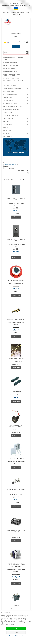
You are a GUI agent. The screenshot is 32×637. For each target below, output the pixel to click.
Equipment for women (10, 103)
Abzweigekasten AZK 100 (16, 458)
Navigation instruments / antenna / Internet (11, 74)
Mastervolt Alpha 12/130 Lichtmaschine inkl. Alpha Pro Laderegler (16, 564)
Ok (16, 628)
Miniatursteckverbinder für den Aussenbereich (16, 390)
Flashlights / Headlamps (11, 109)
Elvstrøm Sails (8, 91)
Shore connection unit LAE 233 (16, 199)
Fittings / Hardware (10, 62)
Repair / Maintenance (10, 65)
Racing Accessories (10, 71)
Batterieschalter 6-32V (16, 280)
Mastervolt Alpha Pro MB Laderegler (16, 530)
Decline (16, 632)
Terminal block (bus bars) (16, 319)
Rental (5, 127)
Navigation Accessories (11, 78)
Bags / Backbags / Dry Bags (12, 106)
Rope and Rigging (9, 68)
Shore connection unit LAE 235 (16, 239)
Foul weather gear (10, 94)
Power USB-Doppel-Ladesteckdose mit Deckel (16, 425)
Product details (16, 217)
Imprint (21, 635)
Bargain (6, 121)
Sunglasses (7, 112)
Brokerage (7, 130)
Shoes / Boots (8, 100)
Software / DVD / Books (11, 115)
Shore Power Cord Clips (16, 358)
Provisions (7, 133)
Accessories (7, 136)
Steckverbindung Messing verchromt (16, 490)
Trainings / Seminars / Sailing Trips (13, 58)
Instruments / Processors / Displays (15, 80)
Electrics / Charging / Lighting (13, 83)
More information (13, 635)
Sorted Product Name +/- (10, 164)
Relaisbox (16, 605)
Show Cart (27, 42)
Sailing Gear (7, 97)
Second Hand (7, 124)
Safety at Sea (8, 118)
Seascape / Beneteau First (12, 88)
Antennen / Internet (9, 85)
